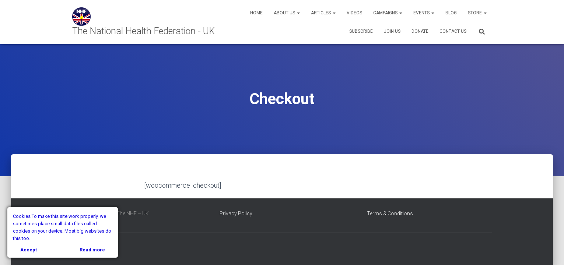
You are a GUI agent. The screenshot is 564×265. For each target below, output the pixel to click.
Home (256, 12)
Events (423, 12)
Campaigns (387, 12)
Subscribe (361, 31)
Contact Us (452, 31)
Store (477, 12)
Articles (323, 12)
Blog (451, 12)
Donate (419, 31)
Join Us (392, 31)
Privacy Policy (236, 213)
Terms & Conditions (390, 213)
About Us (287, 12)
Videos (354, 12)
